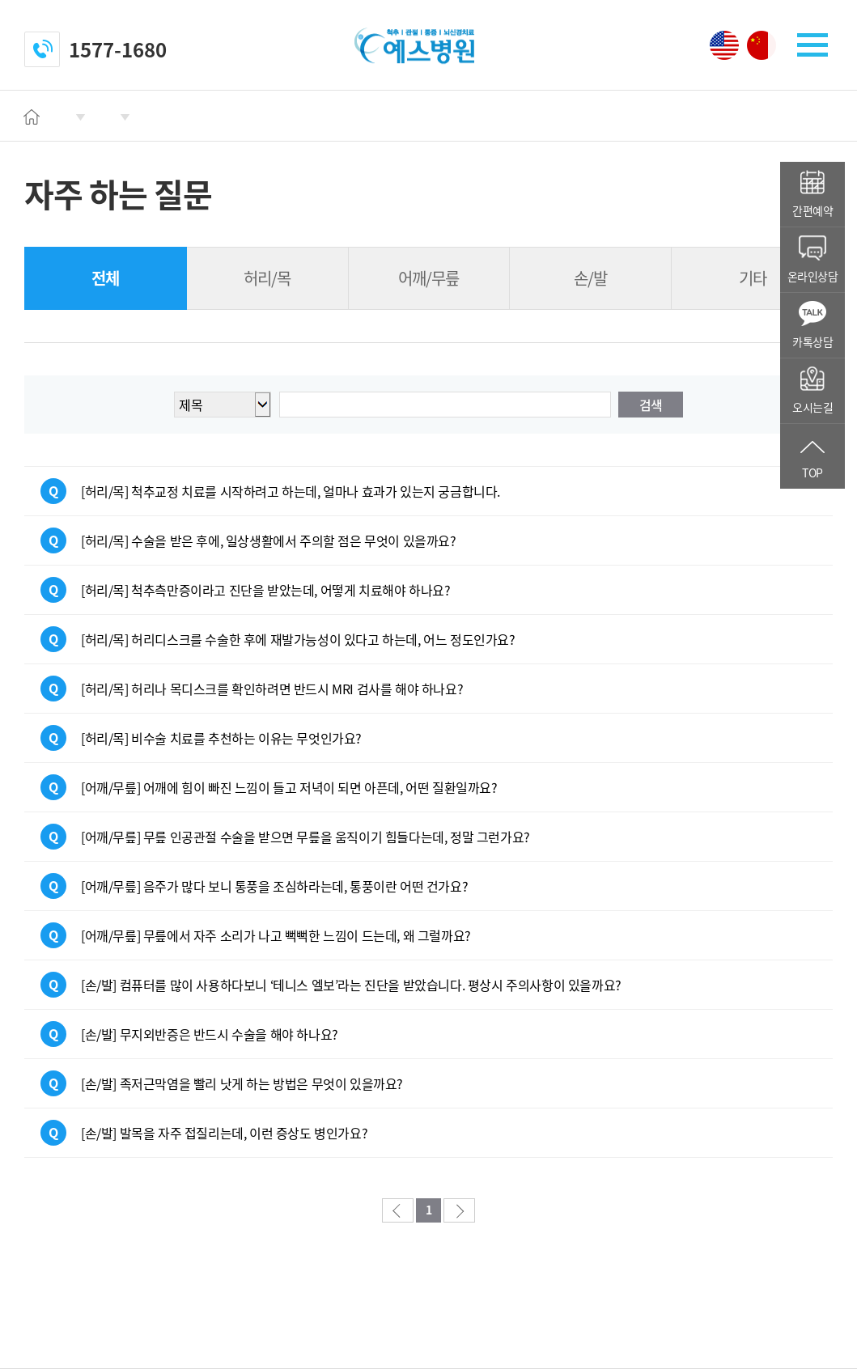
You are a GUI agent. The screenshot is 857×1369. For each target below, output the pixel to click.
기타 (752, 278)
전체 (105, 278)
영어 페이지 (724, 45)
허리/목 (267, 278)
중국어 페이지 (761, 45)
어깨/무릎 (428, 278)
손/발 (590, 278)
